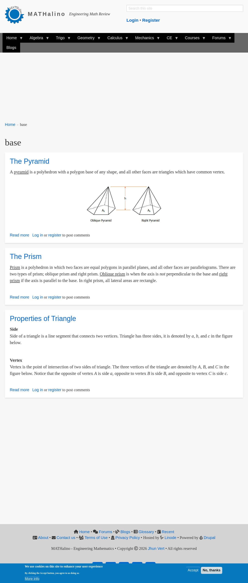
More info (32, 580)
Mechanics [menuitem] (145, 39)
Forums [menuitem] (219, 39)
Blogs (125, 532)
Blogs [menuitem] (11, 47)
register (54, 235)
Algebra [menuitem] (37, 39)
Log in (37, 235)
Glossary (146, 532)
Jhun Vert (156, 548)
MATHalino (47, 14)
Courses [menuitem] (193, 39)
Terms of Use (96, 537)
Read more (19, 235)
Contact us (66, 537)
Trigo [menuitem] (61, 39)
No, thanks (211, 571)
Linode (171, 537)
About (43, 537)
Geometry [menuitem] (87, 39)
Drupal (209, 537)
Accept (193, 571)
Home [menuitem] (13, 39)
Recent (168, 532)
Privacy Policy (127, 537)
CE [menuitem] (170, 39)
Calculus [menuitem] (115, 39)
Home (10, 124)
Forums (105, 532)
